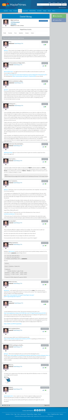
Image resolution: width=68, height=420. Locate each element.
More (53, 10)
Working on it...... (12, 103)
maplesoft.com (36, 416)
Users (20, 10)
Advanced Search (62, 7)
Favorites (10, 33)
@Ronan (6, 50)
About (65, 2)
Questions (6, 10)
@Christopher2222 (8, 71)
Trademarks (51, 416)
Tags (15, 414)
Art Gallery (39, 10)
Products (15, 10)
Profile (4, 33)
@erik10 (6, 89)
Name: (12, 20)
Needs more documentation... (16, 144)
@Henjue (6, 353)
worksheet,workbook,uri (9, 214)
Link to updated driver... (14, 328)
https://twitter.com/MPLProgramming (12, 323)
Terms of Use (42, 416)
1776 (22, 43)
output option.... (12, 159)
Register (54, 2)
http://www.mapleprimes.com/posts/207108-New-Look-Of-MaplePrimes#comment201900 (25, 313)
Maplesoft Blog (32, 10)
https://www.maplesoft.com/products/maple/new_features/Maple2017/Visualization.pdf (26, 74)
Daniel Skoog (17, 43)
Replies (32, 33)
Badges (44, 10)
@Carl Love (11, 251)
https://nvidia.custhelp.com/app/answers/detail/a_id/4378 (17, 338)
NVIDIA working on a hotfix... (16, 345)
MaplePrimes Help (55, 414)
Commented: (11, 43)
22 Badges (13, 24)
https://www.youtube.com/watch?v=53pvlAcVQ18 (24, 76)
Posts (11, 10)
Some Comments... (13, 181)
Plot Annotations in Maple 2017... (17, 63)
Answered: (10, 64)
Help (62, 2)
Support (58, 2)
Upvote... (10, 301)
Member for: (13, 25)
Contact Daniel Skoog (43, 20)
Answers (27, 33)
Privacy (46, 416)
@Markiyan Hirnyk (8, 152)
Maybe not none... (13, 281)
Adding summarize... (13, 242)
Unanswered (25, 10)
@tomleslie (6, 290)
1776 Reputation (15, 22)
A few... (10, 41)
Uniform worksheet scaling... (15, 81)
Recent (49, 10)
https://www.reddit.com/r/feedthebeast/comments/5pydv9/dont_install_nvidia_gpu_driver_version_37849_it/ (32, 355)
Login (50, 2)
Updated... (10, 387)
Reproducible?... (12, 221)
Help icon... (11, 365)
